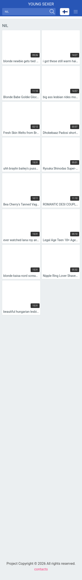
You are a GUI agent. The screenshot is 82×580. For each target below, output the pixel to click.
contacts (41, 569)
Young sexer (41, 4)
